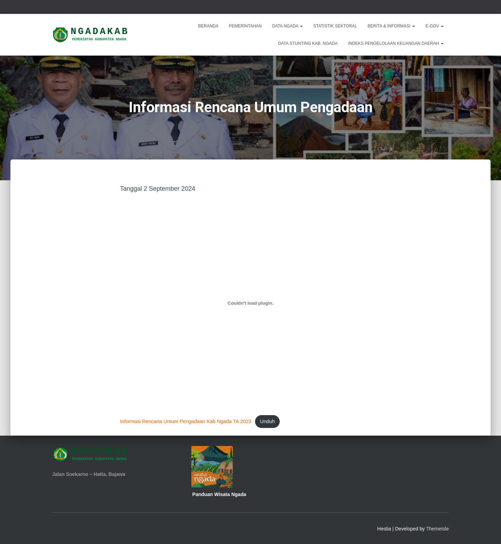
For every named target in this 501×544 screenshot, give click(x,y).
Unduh (267, 421)
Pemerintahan (245, 26)
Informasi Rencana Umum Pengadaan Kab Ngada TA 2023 (185, 421)
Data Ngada (287, 26)
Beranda (208, 26)
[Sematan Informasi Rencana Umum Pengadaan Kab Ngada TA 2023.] (250, 303)
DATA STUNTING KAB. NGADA (307, 43)
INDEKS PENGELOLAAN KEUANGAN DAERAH (396, 43)
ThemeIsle (437, 528)
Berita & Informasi (391, 26)
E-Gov (435, 26)
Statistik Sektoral (335, 26)
